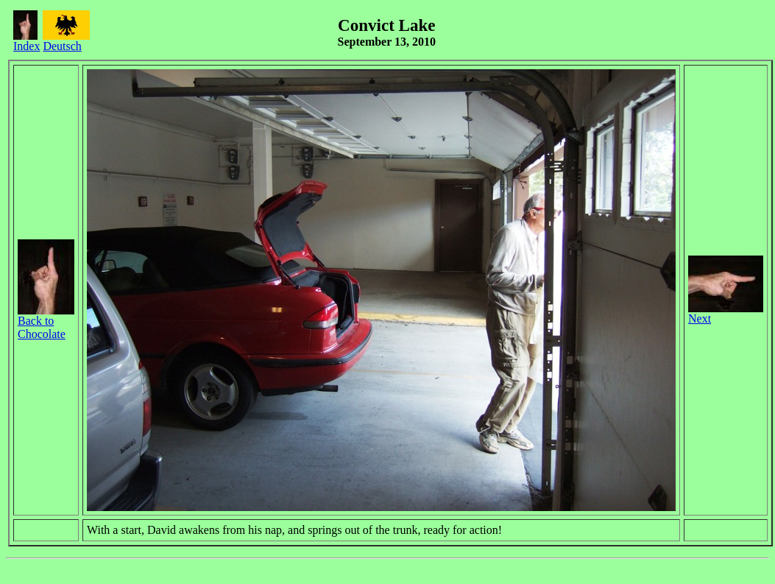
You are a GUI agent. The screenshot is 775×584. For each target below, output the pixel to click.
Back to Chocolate (46, 322)
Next (725, 313)
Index (26, 40)
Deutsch (66, 40)
